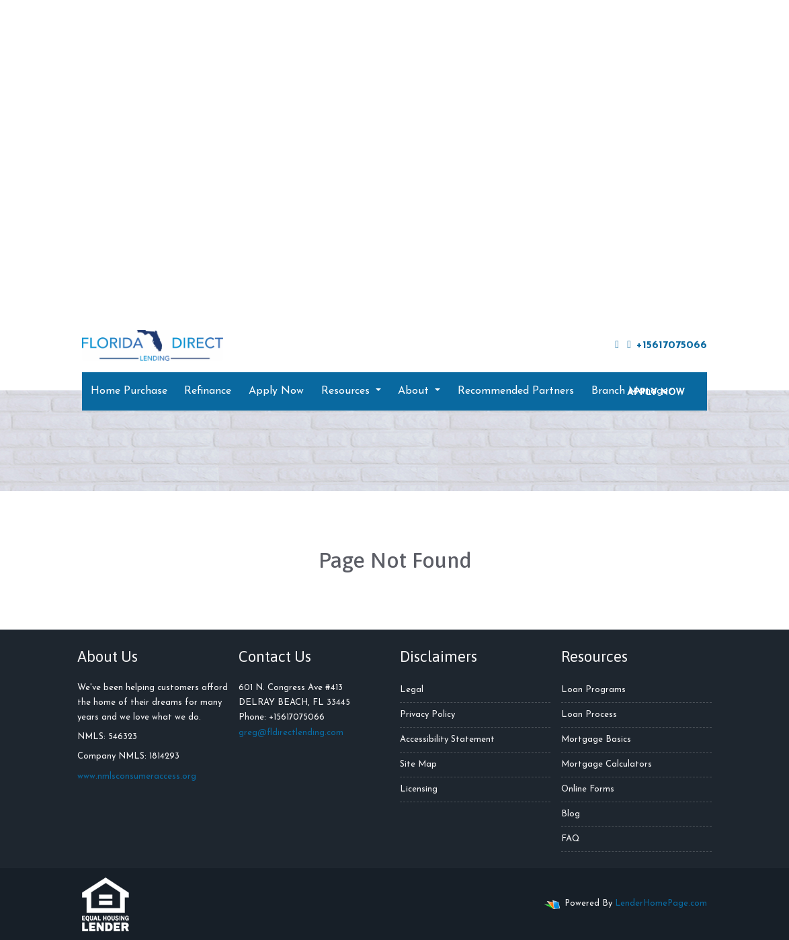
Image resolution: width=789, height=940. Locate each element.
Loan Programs (593, 689)
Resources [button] (347, 391)
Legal (411, 689)
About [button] (415, 391)
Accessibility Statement (447, 739)
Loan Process (589, 714)
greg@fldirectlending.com (291, 732)
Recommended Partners (516, 391)
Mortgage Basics (596, 739)
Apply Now (276, 391)
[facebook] (617, 345)
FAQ (570, 839)
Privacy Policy (427, 714)
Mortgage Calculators (606, 764)
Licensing (419, 789)
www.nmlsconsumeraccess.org (136, 776)
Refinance (207, 391)
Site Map (418, 764)
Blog (570, 814)
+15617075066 (667, 345)
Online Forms (587, 789)
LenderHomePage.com (661, 903)
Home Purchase (129, 391)
